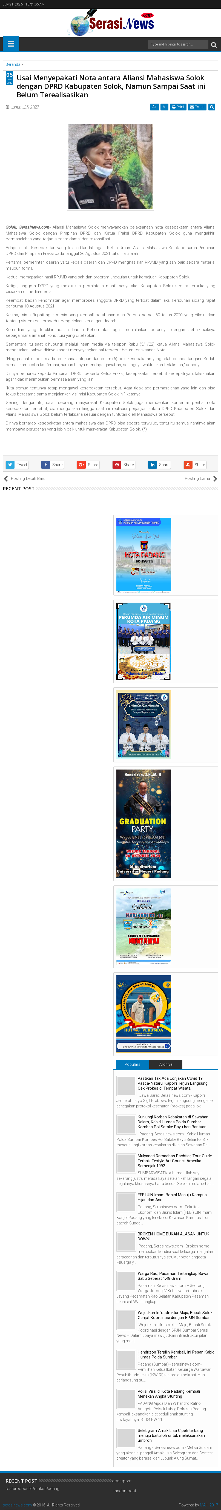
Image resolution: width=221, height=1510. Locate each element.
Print (178, 107)
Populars (132, 1064)
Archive (165, 1064)
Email (197, 107)
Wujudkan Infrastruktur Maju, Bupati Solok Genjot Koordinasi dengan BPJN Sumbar (175, 1315)
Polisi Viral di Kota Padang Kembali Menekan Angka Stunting (169, 1394)
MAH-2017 (209, 1505)
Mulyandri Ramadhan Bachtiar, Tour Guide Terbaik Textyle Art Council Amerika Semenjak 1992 (175, 1160)
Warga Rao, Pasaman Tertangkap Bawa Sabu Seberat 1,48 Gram (173, 1276)
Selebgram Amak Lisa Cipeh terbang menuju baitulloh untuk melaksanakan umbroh (171, 1435)
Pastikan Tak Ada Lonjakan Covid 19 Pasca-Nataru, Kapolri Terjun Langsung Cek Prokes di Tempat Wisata (173, 1083)
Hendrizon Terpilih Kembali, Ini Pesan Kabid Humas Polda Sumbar (176, 1355)
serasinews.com (17, 1505)
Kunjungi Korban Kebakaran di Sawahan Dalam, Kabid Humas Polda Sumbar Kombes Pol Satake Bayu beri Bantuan (173, 1122)
